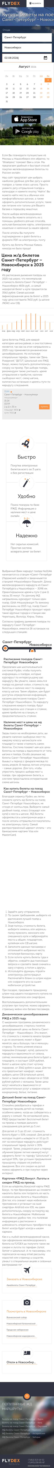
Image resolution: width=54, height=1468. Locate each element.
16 (48, 89)
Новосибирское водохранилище (22, 1336)
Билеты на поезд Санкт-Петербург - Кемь (22, 1423)
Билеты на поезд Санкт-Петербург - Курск (22, 1419)
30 (48, 97)
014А (7, 392)
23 (48, 93)
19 (21, 93)
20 (27, 93)
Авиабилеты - (22, 1285)
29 (41, 97)
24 (7, 97)
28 (34, 97)
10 (7, 89)
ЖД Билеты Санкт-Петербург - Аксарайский (23, 1434)
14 (34, 89)
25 (14, 97)
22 (41, 93)
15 (41, 89)
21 (34, 93)
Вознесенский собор (17, 1318)
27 (27, 97)
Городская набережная (17, 1330)
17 (7, 93)
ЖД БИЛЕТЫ (35, 3)
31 (7, 102)
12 (21, 89)
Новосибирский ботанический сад (22, 1324)
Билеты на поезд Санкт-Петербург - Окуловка (24, 1426)
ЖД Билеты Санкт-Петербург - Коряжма (21, 1430)
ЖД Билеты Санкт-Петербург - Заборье (21, 1437)
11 (14, 89)
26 (20, 97)
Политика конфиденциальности (39, 1465)
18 (14, 93)
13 (27, 89)
